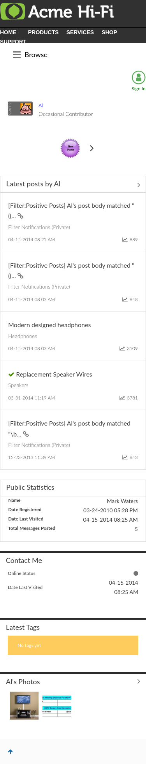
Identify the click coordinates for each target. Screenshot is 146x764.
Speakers (18, 385)
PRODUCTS (43, 32)
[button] (24, 705)
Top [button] (10, 751)
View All (73, 185)
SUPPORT (13, 42)
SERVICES (80, 32)
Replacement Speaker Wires (54, 374)
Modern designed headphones (49, 324)
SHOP (109, 32)
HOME (8, 32)
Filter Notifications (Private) (39, 227)
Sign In (138, 88)
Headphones (22, 336)
